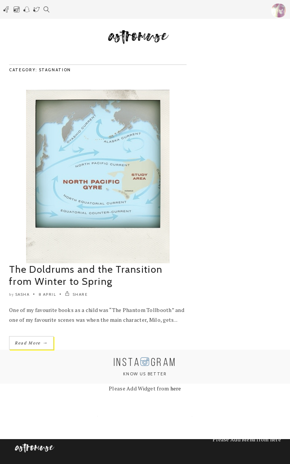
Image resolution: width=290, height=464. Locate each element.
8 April (47, 294)
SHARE (76, 294)
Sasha (22, 294)
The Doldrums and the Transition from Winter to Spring (85, 275)
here (175, 388)
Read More (31, 343)
